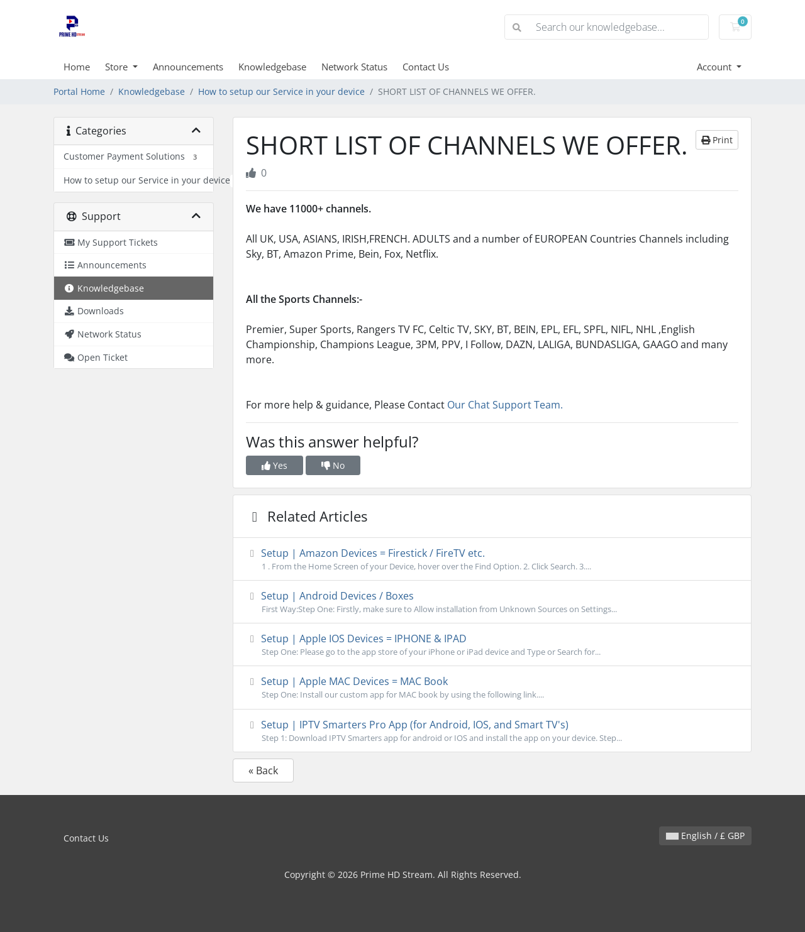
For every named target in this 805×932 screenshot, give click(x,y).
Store (117, 66)
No (333, 465)
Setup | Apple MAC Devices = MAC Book (492, 687)
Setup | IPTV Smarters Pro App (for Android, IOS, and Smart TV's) (492, 731)
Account (715, 66)
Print (717, 140)
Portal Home (79, 91)
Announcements (188, 66)
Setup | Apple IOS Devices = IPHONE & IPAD (492, 645)
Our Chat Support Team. (506, 405)
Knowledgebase (272, 66)
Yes (274, 465)
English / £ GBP (705, 836)
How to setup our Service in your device (281, 91)
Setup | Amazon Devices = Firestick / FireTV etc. (492, 559)
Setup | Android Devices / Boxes (492, 602)
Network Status (354, 66)
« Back (263, 770)
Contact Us (425, 66)
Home (77, 66)
